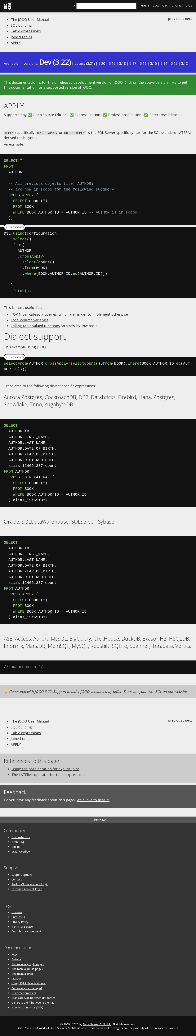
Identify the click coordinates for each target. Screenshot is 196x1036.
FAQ (14, 954)
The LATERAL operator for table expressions (48, 774)
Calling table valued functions (35, 325)
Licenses (16, 912)
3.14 (164, 63)
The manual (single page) (27, 964)
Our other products (23, 992)
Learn (144, 5)
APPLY (16, 42)
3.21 (90, 63)
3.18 (122, 63)
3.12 (184, 63)
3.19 (112, 63)
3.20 (102, 63)
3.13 (174, 63)
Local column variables (29, 319)
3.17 (133, 63)
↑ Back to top (98, 819)
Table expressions (26, 31)
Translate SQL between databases (33, 997)
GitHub (15, 846)
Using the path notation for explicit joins (45, 768)
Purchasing (18, 916)
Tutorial (16, 959)
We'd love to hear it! (93, 799)
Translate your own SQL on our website (155, 691)
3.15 (153, 63)
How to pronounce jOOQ (27, 1007)
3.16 (143, 63)
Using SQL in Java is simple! (28, 983)
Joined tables (21, 37)
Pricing (167, 5)
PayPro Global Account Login (29, 884)
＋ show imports (14, 226)
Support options (21, 874)
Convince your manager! (26, 988)
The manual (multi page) (27, 969)
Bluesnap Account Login (26, 889)
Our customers (20, 837)
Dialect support (35, 336)
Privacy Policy (19, 921)
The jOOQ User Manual (30, 19)
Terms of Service (22, 926)
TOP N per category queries (34, 314)
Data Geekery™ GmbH (97, 1024)
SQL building (21, 25)
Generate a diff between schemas (32, 1002)
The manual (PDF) (22, 973)
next (188, 18)
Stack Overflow (20, 851)
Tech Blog (17, 842)
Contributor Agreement (26, 931)
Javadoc (16, 978)
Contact (16, 879)
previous (175, 18)
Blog (188, 5)
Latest (80, 63)
